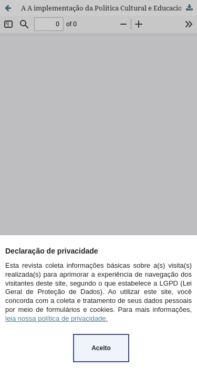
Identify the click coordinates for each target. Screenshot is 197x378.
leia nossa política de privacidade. (56, 318)
